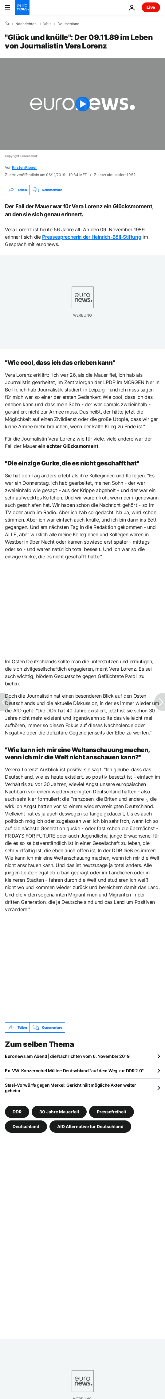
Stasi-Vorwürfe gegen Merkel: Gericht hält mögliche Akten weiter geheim (70, 1087)
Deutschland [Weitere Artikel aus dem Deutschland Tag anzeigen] (26, 1126)
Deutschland (68, 24)
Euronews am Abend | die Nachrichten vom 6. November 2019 (67, 1056)
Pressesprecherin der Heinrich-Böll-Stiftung (91, 237)
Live (151, 7)
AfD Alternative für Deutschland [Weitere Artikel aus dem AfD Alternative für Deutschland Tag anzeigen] (90, 1126)
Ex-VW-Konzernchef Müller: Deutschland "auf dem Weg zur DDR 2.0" (74, 1070)
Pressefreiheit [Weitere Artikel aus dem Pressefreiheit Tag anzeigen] (111, 1111)
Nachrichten (26, 24)
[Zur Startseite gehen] (22, 7)
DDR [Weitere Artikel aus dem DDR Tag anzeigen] (17, 1111)
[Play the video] (82, 104)
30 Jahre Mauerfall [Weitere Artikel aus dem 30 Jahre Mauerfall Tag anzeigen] (59, 1111)
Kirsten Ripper (24, 167)
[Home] (7, 23)
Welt (47, 24)
